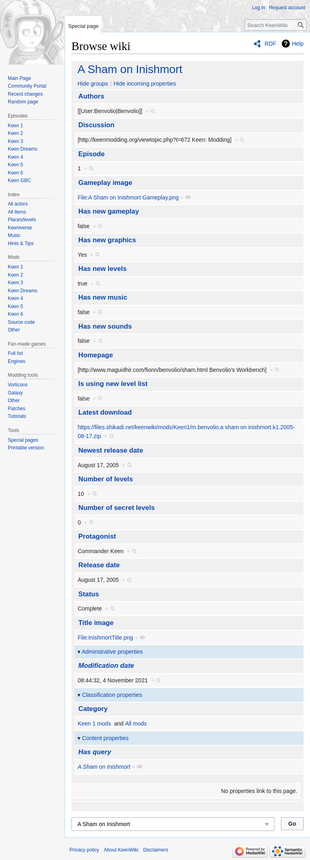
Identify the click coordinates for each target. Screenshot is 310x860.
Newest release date (110, 450)
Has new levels (102, 269)
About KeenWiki (121, 850)
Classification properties (112, 695)
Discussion (96, 125)
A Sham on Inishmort (130, 69)
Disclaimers (155, 850)
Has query (94, 752)
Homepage (95, 355)
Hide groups (93, 83)
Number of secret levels (116, 508)
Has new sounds (105, 326)
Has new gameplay (108, 211)
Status (88, 594)
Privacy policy (84, 850)
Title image (95, 623)
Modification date (106, 665)
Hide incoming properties (144, 83)
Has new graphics (107, 240)
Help (298, 43)
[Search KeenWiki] (276, 25)
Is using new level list (113, 384)
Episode (91, 154)
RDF (270, 43)
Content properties (105, 738)
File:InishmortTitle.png (105, 637)
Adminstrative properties (112, 651)
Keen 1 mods (94, 723)
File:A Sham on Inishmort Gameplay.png (128, 197)
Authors (91, 96)
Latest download (105, 412)
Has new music (102, 297)
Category (93, 709)
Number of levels (105, 479)
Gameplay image (105, 183)
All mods (136, 723)
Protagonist (97, 536)
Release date (99, 565)
